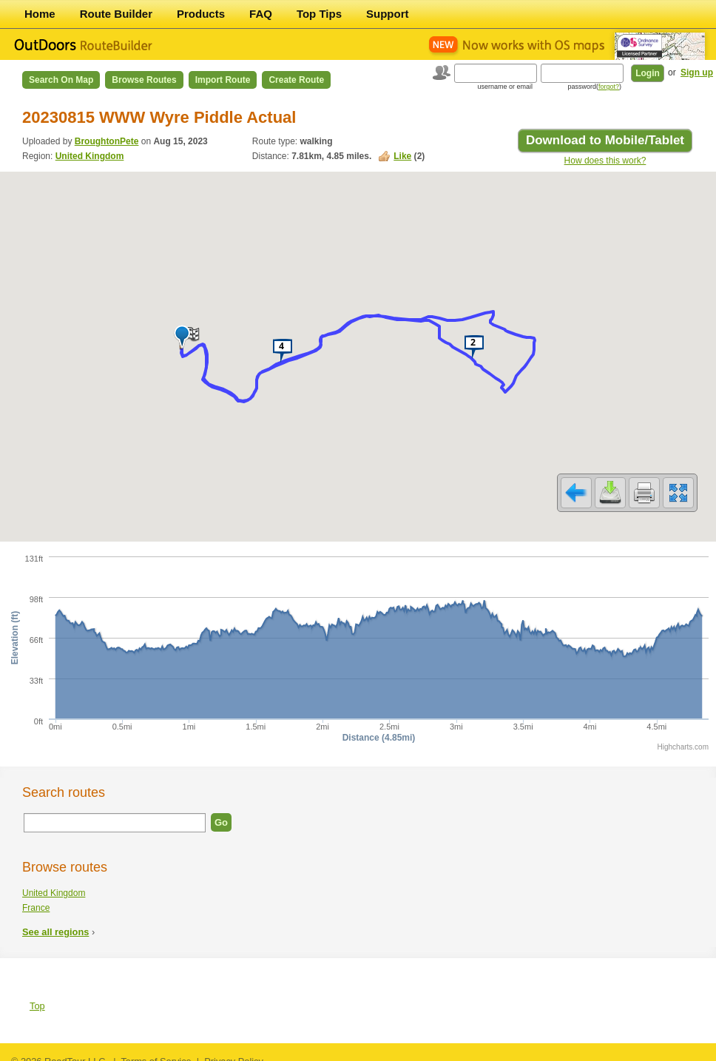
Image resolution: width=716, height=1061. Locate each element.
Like (402, 156)
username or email (505, 86)
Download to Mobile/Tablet (605, 140)
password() (594, 86)
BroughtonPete (107, 141)
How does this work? (605, 160)
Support (387, 13)
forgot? (608, 86)
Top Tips (319, 13)
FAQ (260, 13)
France (36, 898)
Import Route (223, 80)
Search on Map (61, 80)
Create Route (296, 80)
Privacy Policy (233, 1051)
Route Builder (116, 13)
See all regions (55, 922)
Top (37, 996)
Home (39, 13)
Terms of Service (156, 1051)
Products (201, 13)
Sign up (696, 72)
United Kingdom (89, 156)
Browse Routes (144, 80)
